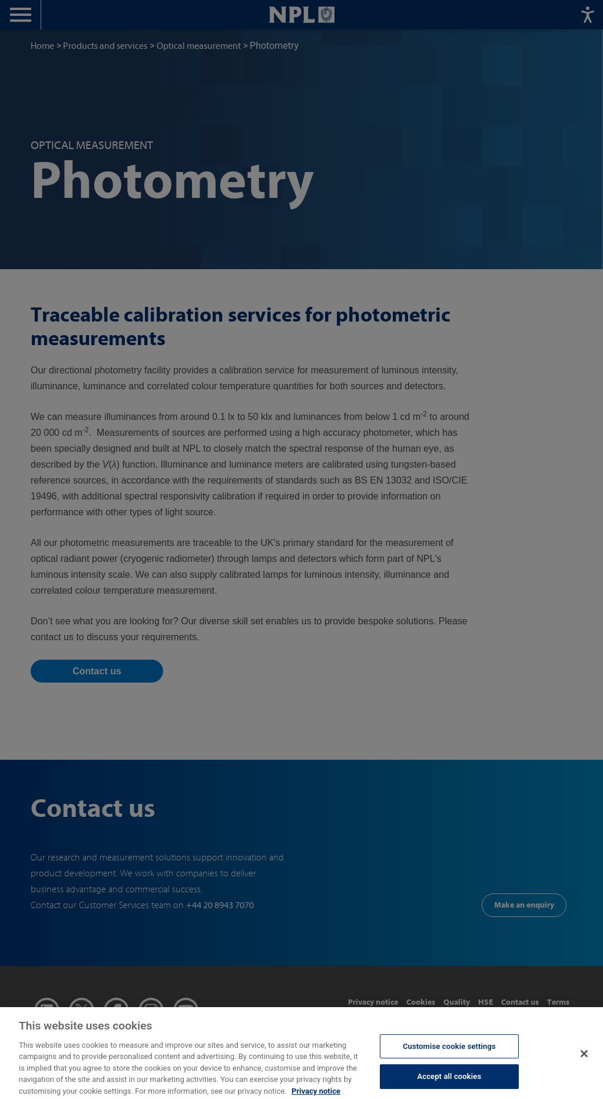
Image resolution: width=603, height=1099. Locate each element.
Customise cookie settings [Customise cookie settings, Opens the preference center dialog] (449, 1052)
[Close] (584, 1060)
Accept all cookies (449, 1082)
